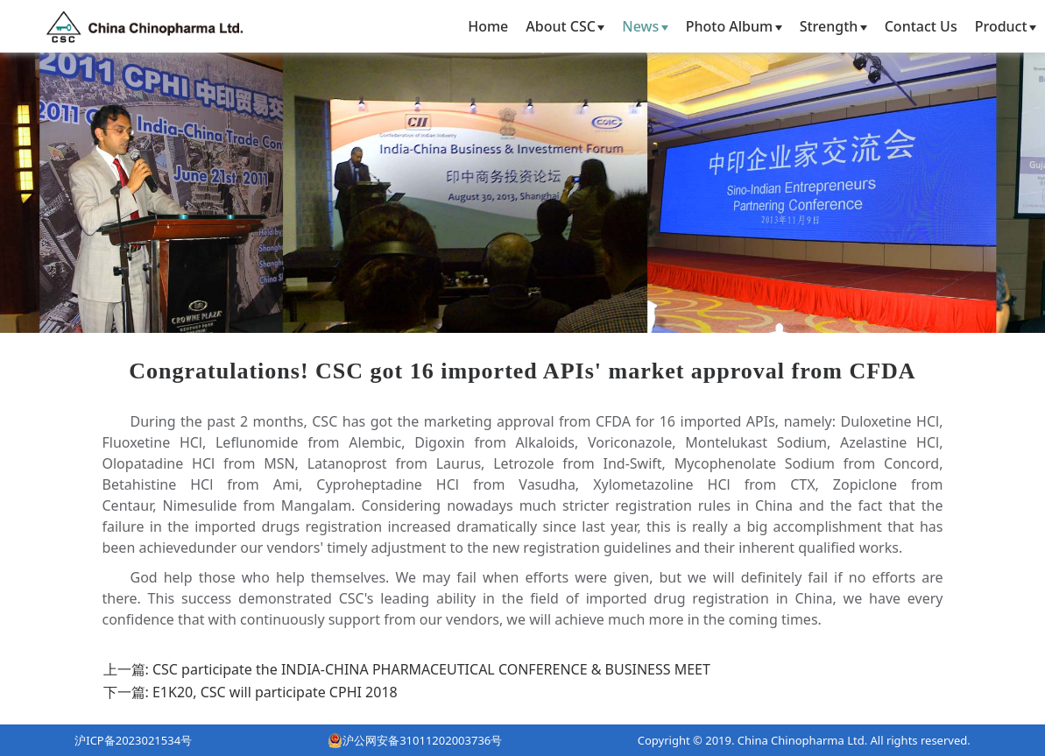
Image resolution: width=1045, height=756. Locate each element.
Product (1005, 26)
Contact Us (921, 26)
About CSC (565, 26)
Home (488, 26)
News (644, 26)
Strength (833, 26)
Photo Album (734, 26)
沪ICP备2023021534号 (133, 740)
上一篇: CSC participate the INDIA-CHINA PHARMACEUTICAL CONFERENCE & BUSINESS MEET (406, 669)
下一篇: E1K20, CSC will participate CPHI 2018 (250, 692)
